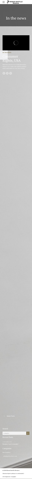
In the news (7, 52)
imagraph (13, 476)
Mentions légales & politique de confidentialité (13, 473)
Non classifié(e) (7, 452)
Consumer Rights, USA (12, 58)
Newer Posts (11, 416)
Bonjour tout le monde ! (11, 444)
